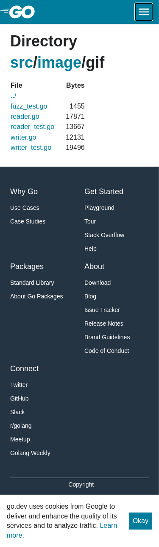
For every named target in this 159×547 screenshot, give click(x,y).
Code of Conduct (106, 350)
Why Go (24, 191)
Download (97, 282)
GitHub (19, 398)
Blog (90, 296)
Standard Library (32, 282)
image (59, 62)
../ (13, 95)
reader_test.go (32, 126)
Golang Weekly (30, 453)
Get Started (103, 191)
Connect (24, 368)
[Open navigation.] (143, 11)
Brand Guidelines (107, 337)
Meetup (20, 439)
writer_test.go (31, 147)
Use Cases (24, 207)
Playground (99, 207)
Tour (90, 221)
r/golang (21, 425)
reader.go (25, 116)
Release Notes (103, 323)
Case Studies (27, 221)
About (94, 266)
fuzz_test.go (29, 106)
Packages (27, 266)
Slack (17, 412)
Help (90, 248)
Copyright (81, 484)
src (21, 62)
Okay (140, 520)
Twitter (19, 384)
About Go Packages (36, 296)
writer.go (23, 137)
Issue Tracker (102, 309)
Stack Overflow (104, 235)
